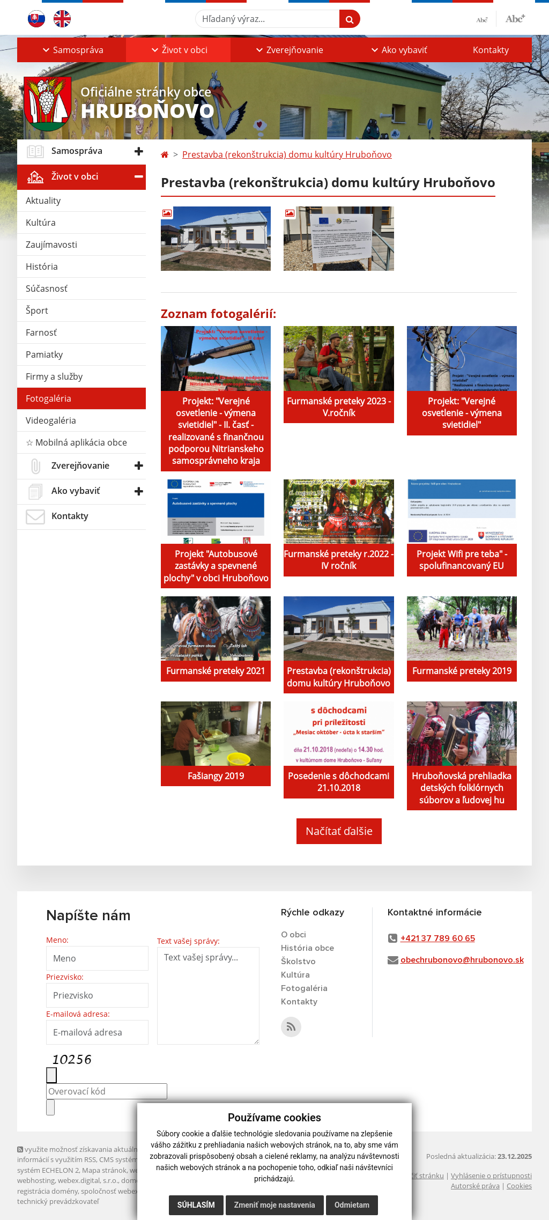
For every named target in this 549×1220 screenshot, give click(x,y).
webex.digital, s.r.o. (88, 1180)
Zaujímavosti (51, 244)
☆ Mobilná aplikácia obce (76, 442)
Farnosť (41, 332)
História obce (307, 948)
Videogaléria (51, 420)
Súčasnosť (47, 288)
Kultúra (41, 222)
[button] (71, 50)
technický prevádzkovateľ (58, 1201)
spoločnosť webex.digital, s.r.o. (129, 1191)
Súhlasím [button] (196, 1205)
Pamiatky (44, 354)
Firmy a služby (54, 376)
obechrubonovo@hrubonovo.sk (462, 960)
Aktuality (43, 200)
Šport (37, 310)
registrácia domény (47, 1191)
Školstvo (298, 961)
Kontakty (491, 50)
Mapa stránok (104, 1170)
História (42, 266)
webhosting (36, 1180)
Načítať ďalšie (339, 831)
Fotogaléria (48, 398)
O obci (293, 934)
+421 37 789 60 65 (437, 938)
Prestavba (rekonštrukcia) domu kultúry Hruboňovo (287, 154)
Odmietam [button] (352, 1205)
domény (134, 1180)
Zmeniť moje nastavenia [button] (274, 1205)
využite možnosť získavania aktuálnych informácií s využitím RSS (83, 1154)
